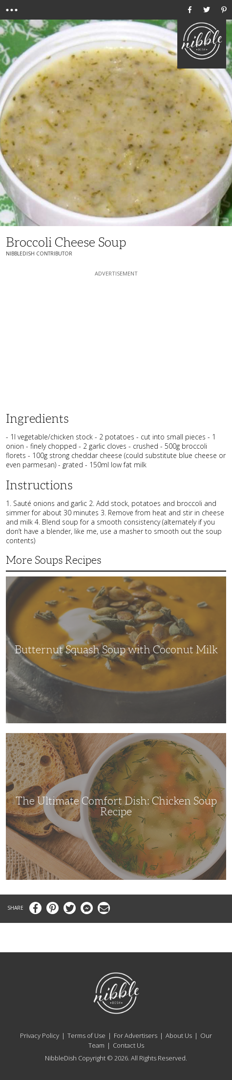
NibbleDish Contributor (39, 253)
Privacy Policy (39, 1035)
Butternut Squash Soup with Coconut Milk (116, 649)
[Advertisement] (116, 339)
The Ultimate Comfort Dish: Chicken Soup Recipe (116, 806)
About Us (179, 1035)
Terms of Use (86, 1035)
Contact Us (128, 1045)
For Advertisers (135, 1035)
